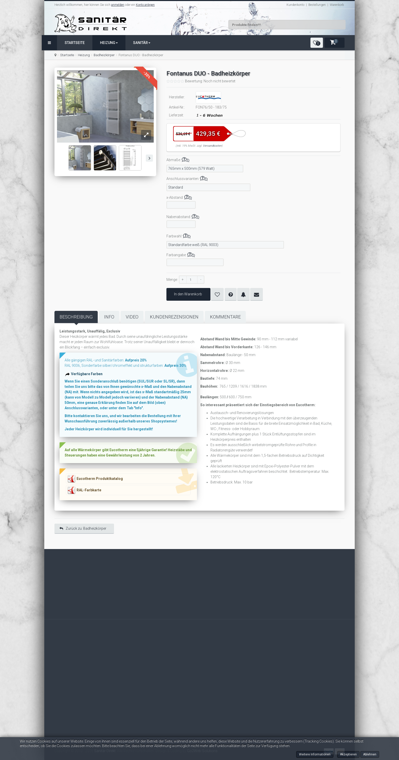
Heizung (109, 43)
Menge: (172, 280)
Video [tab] (132, 317)
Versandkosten (212, 145)
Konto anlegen (145, 5)
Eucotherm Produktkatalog (100, 479)
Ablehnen (369, 754)
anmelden (117, 5)
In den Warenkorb (188, 294)
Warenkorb (337, 5)
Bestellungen (317, 5)
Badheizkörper (104, 55)
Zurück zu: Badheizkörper (83, 528)
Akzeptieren (348, 754)
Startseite (75, 43)
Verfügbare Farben (89, 377)
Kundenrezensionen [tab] (174, 317)
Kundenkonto (295, 5)
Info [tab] (109, 317)
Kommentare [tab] (225, 317)
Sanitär (141, 43)
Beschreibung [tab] (76, 317)
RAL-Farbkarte (89, 490)
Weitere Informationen (315, 754)
